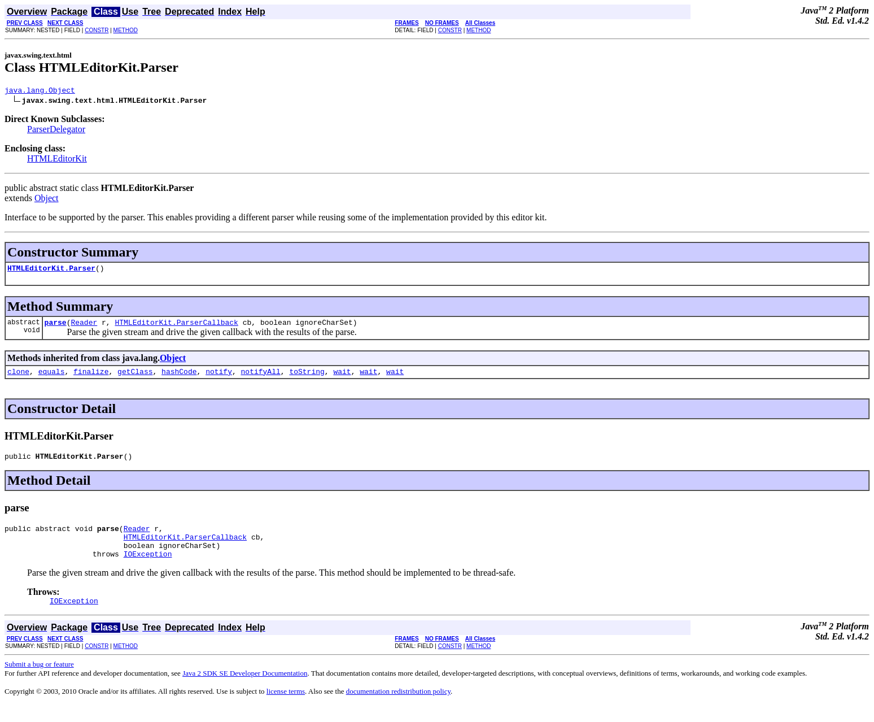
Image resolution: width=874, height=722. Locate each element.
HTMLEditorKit (57, 160)
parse (56, 327)
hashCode (178, 378)
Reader (84, 327)
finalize (90, 378)
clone (18, 378)
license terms (285, 708)
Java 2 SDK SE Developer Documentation (244, 690)
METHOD (125, 30)
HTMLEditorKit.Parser (51, 271)
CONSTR (96, 30)
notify (219, 378)
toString (306, 378)
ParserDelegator (56, 131)
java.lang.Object (40, 91)
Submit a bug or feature (39, 681)
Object (46, 200)
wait (342, 378)
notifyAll (261, 378)
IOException (148, 569)
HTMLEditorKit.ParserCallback (176, 327)
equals (51, 378)
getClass (134, 378)
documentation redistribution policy (398, 708)
